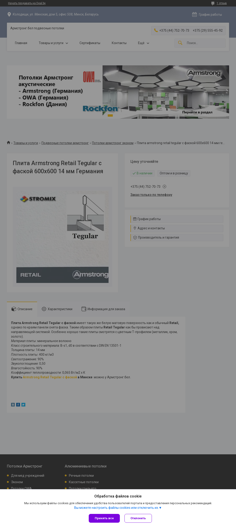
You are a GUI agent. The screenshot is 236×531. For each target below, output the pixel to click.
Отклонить (138, 518)
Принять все (104, 518)
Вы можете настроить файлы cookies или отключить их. (116, 508)
